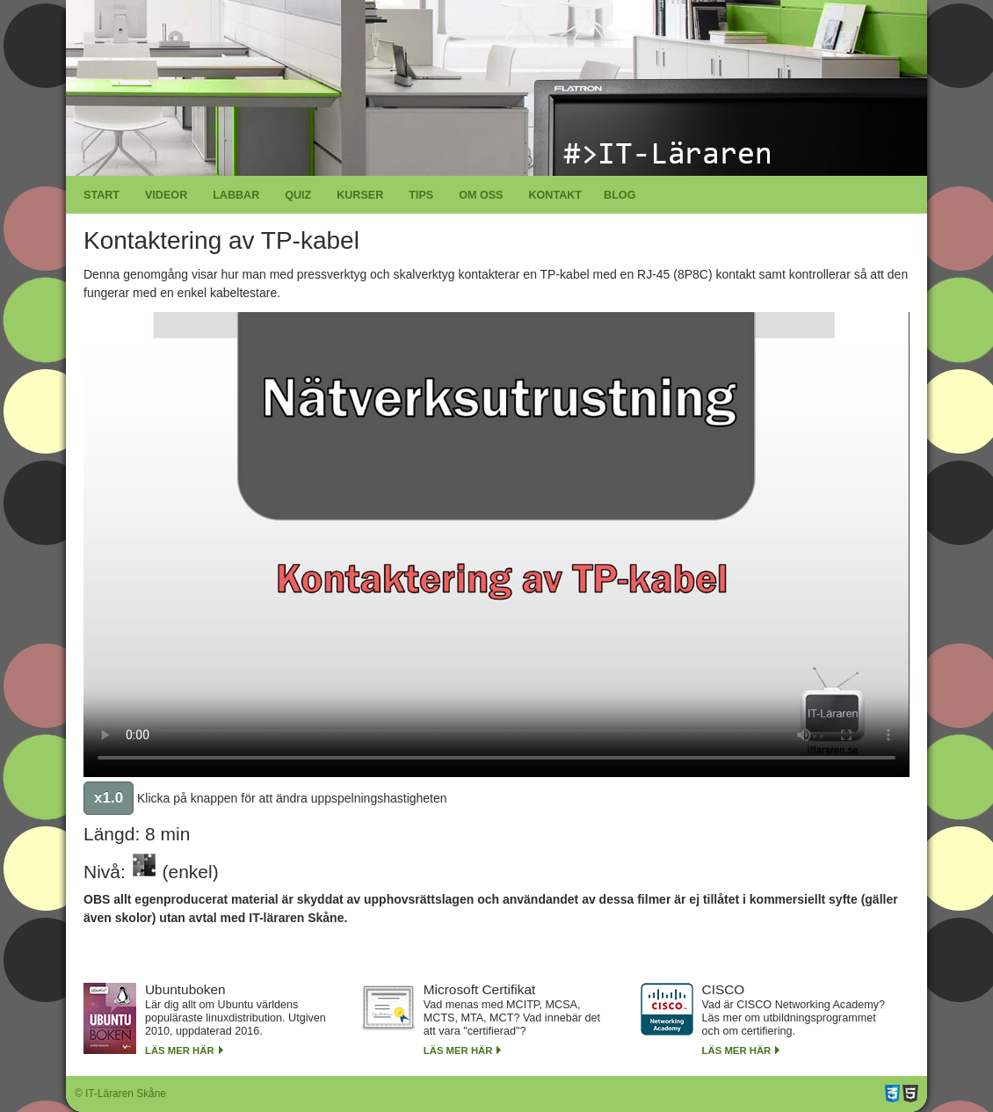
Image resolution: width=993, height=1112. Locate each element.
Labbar (236, 195)
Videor (166, 195)
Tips (421, 195)
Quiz (298, 195)
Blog (619, 195)
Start (101, 195)
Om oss (481, 195)
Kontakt (555, 195)
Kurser (360, 195)
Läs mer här (179, 1050)
